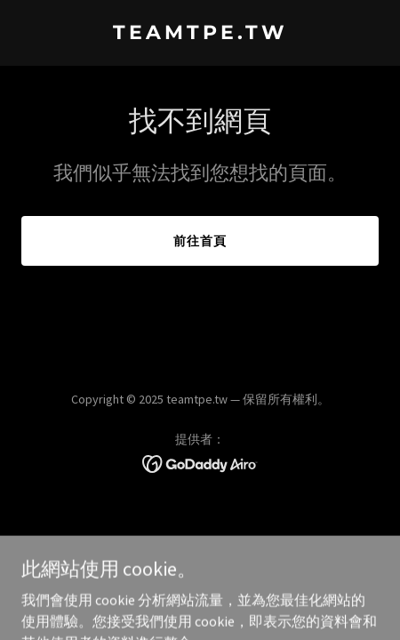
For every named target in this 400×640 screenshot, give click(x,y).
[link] (200, 34)
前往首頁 (200, 241)
